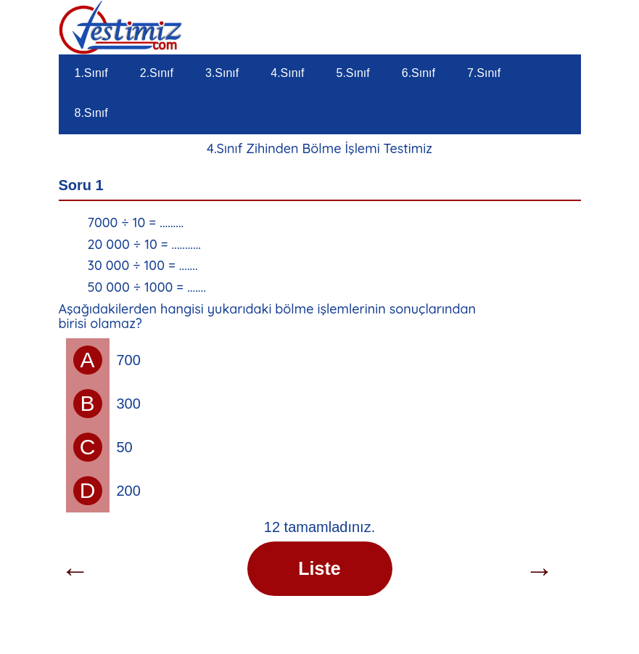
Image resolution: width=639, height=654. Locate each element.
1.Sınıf (91, 73)
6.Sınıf (418, 73)
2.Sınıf (156, 73)
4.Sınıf (287, 73)
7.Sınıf (483, 73)
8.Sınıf (91, 113)
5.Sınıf (353, 73)
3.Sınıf (222, 73)
